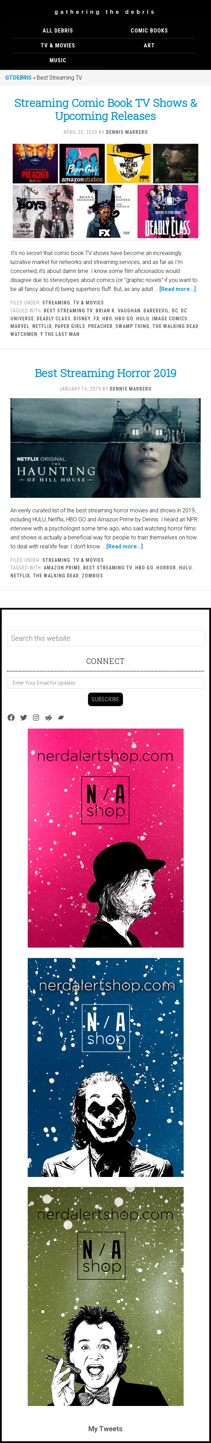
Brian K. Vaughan (118, 310)
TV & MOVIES (88, 302)
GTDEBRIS (18, 77)
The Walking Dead (175, 326)
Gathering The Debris (106, 12)
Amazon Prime (62, 567)
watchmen (23, 334)
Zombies (92, 575)
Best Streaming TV (68, 310)
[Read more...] (177, 289)
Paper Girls (70, 326)
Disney (82, 318)
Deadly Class (54, 318)
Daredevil (156, 310)
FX (96, 318)
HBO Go (124, 318)
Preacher (100, 326)
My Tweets (105, 1429)
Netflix (42, 326)
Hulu (142, 318)
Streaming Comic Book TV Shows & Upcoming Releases (105, 109)
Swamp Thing (132, 326)
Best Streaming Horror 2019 (105, 372)
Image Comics (169, 318)
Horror (166, 567)
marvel (19, 326)
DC (175, 310)
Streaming (56, 302)
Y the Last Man (60, 334)
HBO (107, 318)
